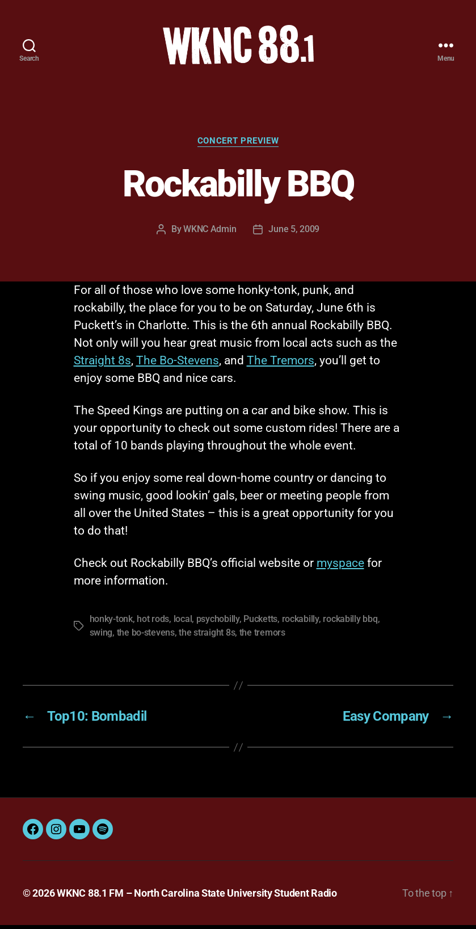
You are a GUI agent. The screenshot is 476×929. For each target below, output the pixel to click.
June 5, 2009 (293, 233)
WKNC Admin (209, 233)
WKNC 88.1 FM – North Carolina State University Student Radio (197, 897)
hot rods (153, 622)
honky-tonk (111, 622)
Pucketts (260, 622)
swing (101, 636)
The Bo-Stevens (177, 364)
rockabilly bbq (350, 622)
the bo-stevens (146, 636)
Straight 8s (102, 364)
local (183, 622)
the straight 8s (207, 636)
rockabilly (300, 622)
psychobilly (217, 622)
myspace (340, 567)
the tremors (262, 636)
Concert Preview (238, 145)
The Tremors (280, 364)
